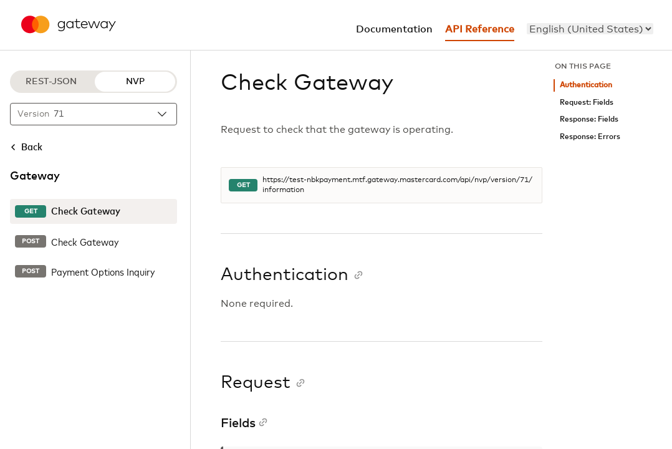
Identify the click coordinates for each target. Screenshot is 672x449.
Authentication (586, 85)
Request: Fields (586, 103)
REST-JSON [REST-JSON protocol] (51, 81)
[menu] (590, 28)
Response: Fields (589, 119)
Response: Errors (590, 137)
